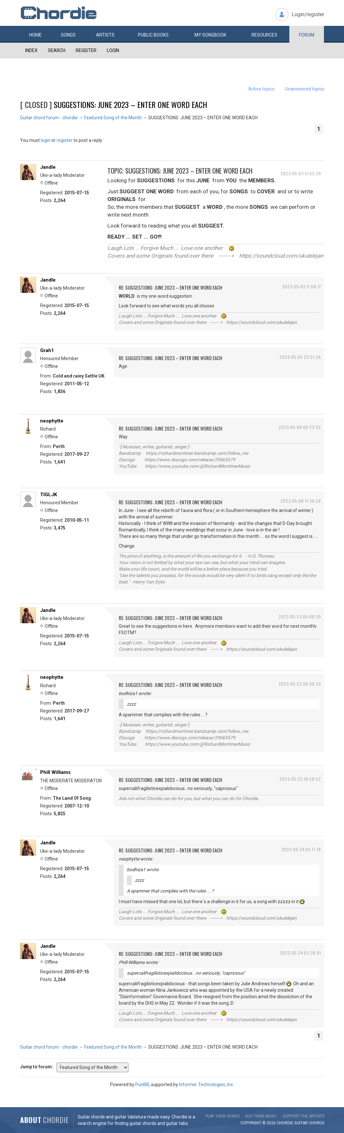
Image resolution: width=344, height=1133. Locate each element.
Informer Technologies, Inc (206, 1084)
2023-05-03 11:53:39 (301, 173)
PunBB (142, 1084)
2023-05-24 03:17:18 (301, 849)
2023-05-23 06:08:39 (300, 616)
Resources (264, 34)
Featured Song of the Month (113, 117)
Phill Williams (55, 772)
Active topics (261, 88)
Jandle (48, 167)
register (64, 140)
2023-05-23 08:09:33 (300, 684)
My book (210, 34)
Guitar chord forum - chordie (49, 117)
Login (113, 50)
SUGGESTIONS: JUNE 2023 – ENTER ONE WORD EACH (130, 104)
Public (153, 34)
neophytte (51, 421)
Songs (68, 34)
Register (86, 50)
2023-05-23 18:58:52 (300, 779)
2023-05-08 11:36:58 (301, 501)
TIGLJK (48, 494)
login (45, 140)
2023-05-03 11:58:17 (301, 286)
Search (56, 50)
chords (316, 1123)
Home (35, 34)
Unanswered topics (304, 88)
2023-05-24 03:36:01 (300, 953)
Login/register (308, 14)
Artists (105, 34)
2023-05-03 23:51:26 (300, 357)
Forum (306, 34)
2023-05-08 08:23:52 (300, 427)
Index (31, 50)
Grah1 (47, 350)
